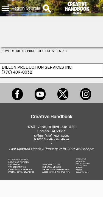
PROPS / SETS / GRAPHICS (21, 172)
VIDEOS (79, 170)
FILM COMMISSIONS (18, 159)
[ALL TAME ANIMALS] (51, 45)
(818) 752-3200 (56, 136)
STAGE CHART (81, 165)
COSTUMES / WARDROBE (20, 169)
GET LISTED (80, 161)
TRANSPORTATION (17, 167)
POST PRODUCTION (51, 164)
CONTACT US (81, 159)
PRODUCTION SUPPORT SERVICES (58, 169)
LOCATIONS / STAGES (18, 162)
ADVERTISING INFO (83, 163)
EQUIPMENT (14, 164)
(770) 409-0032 (17, 72)
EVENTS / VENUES (51, 167)
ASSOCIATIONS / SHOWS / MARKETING (61, 172)
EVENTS (79, 168)
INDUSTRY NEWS (82, 172)
